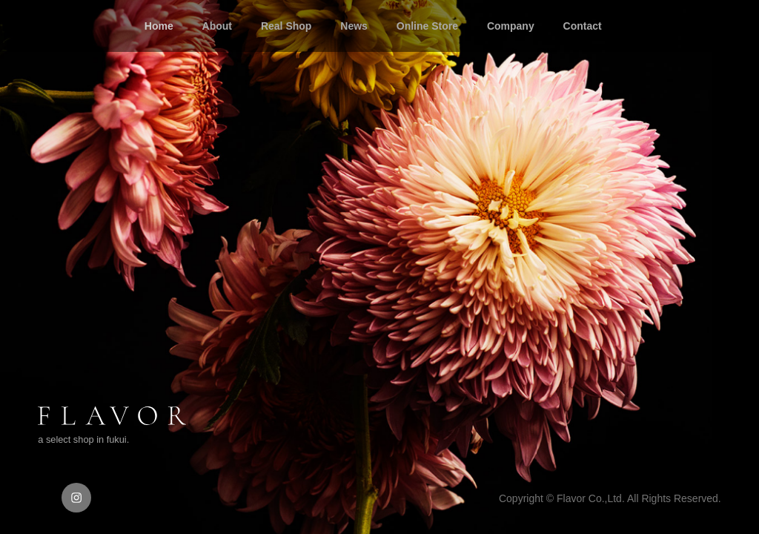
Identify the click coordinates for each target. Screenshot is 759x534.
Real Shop (286, 26)
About (217, 26)
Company (510, 26)
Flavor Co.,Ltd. (591, 498)
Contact (582, 26)
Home (159, 26)
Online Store (427, 26)
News (354, 26)
